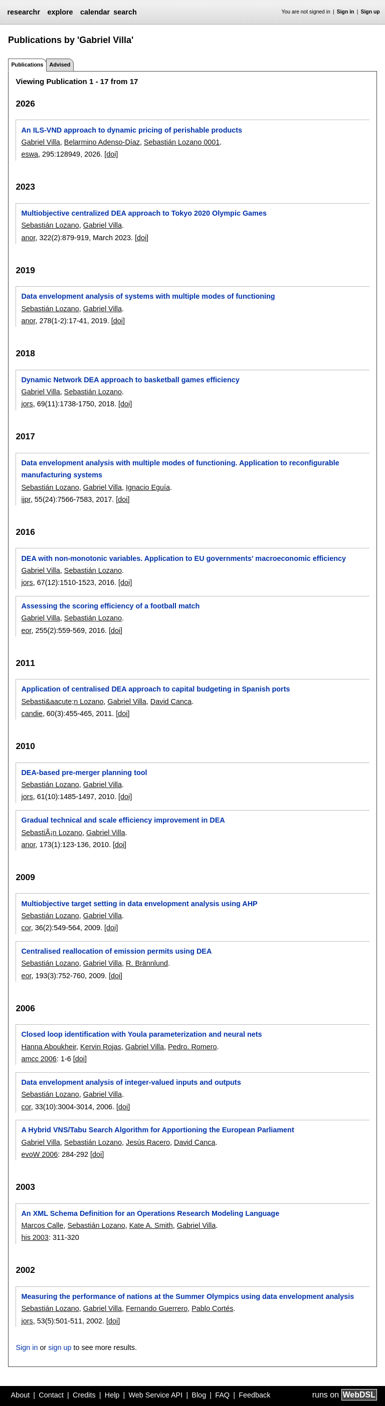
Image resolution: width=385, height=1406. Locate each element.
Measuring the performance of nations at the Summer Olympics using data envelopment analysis (187, 1296)
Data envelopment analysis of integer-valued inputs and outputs (131, 1082)
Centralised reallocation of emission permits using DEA (116, 951)
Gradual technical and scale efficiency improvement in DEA (123, 820)
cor (26, 928)
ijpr (25, 499)
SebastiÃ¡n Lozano (51, 833)
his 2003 (34, 1237)
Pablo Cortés (212, 1308)
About (20, 1395)
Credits (84, 1395)
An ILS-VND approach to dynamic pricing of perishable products (131, 130)
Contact (51, 1395)
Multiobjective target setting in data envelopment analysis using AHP (139, 904)
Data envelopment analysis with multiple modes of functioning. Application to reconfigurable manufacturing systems (180, 469)
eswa (29, 154)
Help (112, 1395)
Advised (59, 65)
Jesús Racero (148, 1142)
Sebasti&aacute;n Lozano (62, 701)
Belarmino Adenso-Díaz (102, 142)
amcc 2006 (38, 1059)
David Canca (170, 701)
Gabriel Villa (40, 142)
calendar (95, 12)
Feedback (254, 1395)
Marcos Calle (42, 1225)
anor (28, 238)
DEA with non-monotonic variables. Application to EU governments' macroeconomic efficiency (183, 558)
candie (31, 714)
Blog (198, 1395)
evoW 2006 (39, 1154)
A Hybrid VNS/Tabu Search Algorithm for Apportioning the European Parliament (157, 1130)
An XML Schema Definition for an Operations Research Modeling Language (150, 1213)
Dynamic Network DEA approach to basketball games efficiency (130, 380)
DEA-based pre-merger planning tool (84, 773)
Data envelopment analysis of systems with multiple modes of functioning (148, 296)
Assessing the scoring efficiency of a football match (110, 606)
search (124, 12)
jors (27, 404)
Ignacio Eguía (148, 487)
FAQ (222, 1395)
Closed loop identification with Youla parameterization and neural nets (141, 1034)
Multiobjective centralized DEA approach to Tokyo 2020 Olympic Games (143, 213)
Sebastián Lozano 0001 (182, 142)
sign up (59, 1347)
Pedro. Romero (192, 1047)
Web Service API (155, 1395)
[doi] (111, 154)
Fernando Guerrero (156, 1308)
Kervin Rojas (100, 1047)
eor (26, 630)
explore (60, 12)
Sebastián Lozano (50, 225)
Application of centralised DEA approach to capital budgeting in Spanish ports (155, 689)
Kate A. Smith (151, 1225)
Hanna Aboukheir (48, 1047)
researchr (23, 12)
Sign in (345, 12)
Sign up (370, 12)
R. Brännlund (147, 963)
